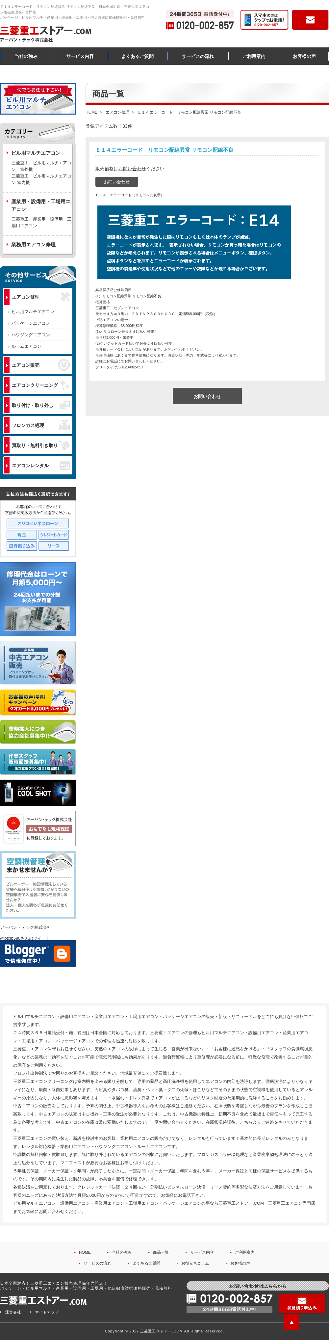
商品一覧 (161, 1252)
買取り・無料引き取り (41, 445)
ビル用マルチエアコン (33, 311)
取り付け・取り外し (41, 405)
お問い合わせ (132, 168)
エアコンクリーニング (41, 385)
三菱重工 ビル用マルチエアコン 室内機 (41, 179)
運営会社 (13, 1312)
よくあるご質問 (137, 56)
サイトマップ (47, 1312)
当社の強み (26, 56)
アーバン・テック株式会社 (25, 927)
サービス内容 (80, 56)
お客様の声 (304, 56)
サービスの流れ (198, 56)
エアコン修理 (41, 296)
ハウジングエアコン (31, 334)
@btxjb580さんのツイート (25, 938)
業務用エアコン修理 (33, 244)
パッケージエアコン (31, 323)
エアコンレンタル (41, 465)
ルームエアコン (26, 346)
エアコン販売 (41, 365)
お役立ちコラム (195, 1263)
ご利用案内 (254, 56)
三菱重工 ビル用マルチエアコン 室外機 (41, 166)
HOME (85, 1252)
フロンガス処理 (41, 425)
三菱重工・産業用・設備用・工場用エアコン (41, 222)
